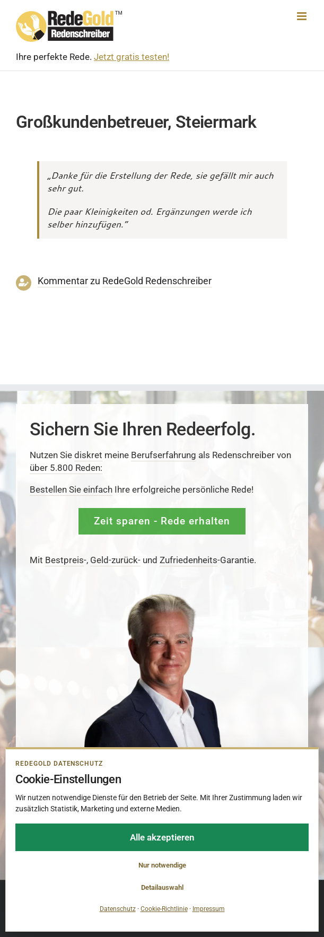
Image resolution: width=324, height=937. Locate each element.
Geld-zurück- (115, 559)
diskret (88, 455)
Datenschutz (118, 909)
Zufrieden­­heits (188, 559)
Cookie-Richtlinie (164, 909)
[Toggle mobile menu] (302, 16)
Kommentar (63, 281)
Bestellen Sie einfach (71, 489)
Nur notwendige (162, 865)
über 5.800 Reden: (66, 467)
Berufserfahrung (163, 455)
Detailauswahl (162, 887)
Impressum (208, 909)
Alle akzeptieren (162, 837)
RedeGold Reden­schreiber (157, 281)
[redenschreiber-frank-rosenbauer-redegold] (162, 595)
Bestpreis (64, 559)
